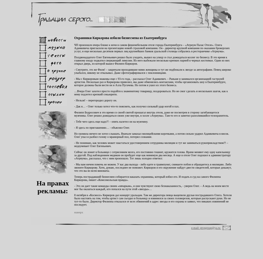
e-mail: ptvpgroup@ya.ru (206, 227)
